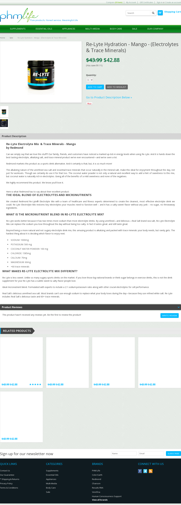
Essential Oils (44, 28)
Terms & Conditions (9, 487)
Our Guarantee (7, 474)
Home (2, 38)
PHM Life (96, 470)
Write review (169, 315)
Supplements (17, 28)
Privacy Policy (6, 483)
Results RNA (97, 487)
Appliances (68, 28)
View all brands (100, 499)
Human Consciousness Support (106, 496)
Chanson (96, 483)
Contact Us (5, 470)
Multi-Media (92, 28)
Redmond (96, 479)
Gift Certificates (146, 2)
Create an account (173, 2)
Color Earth (97, 474)
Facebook (140, 471)
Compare (114, 2)
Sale (134, 28)
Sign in (159, 2)
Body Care (116, 28)
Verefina (96, 492)
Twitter (145, 471)
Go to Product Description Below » (109, 97)
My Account (131, 2)
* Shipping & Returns (9, 479)
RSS (151, 471)
